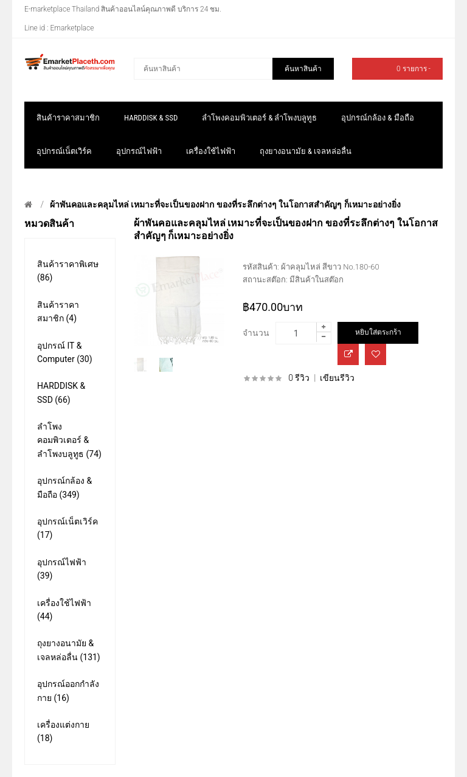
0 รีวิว (299, 378)
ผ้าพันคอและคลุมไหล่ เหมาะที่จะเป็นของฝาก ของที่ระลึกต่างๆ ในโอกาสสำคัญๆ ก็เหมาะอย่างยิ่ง (225, 204)
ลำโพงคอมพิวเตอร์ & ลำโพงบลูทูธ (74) (69, 440)
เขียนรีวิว (337, 378)
